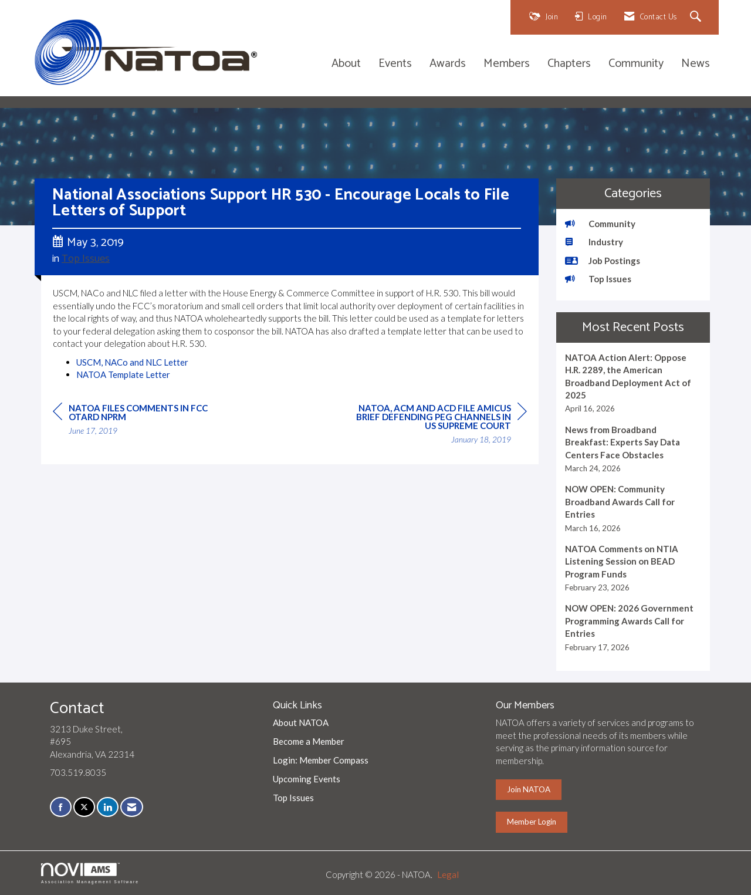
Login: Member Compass (320, 760)
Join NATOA (528, 789)
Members (506, 64)
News (695, 64)
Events (395, 64)
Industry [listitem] (594, 242)
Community (636, 64)
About (346, 64)
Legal (448, 874)
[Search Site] (697, 17)
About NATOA (301, 722)
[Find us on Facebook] (61, 807)
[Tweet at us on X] (84, 807)
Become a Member (308, 741)
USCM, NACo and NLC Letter (132, 362)
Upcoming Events (306, 779)
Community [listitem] (600, 223)
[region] (439, 425)
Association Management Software (90, 873)
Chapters (569, 64)
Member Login (531, 821)
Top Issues (86, 259)
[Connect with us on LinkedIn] (108, 807)
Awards (447, 64)
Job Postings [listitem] (602, 260)
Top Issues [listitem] (598, 278)
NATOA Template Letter (123, 374)
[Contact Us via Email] (131, 807)
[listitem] (633, 383)
